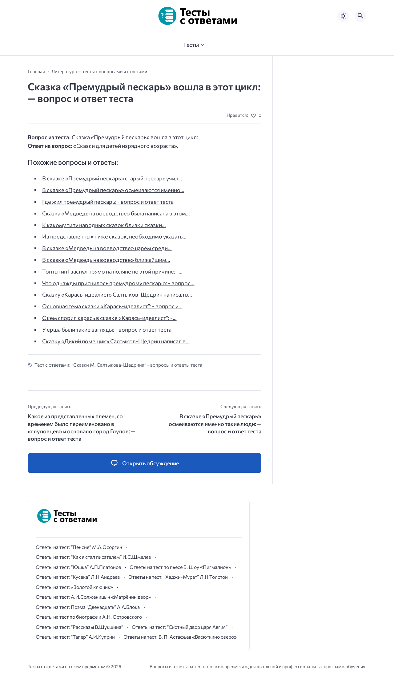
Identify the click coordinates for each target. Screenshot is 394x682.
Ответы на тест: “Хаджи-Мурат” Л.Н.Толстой (178, 577)
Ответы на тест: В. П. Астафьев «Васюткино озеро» (180, 637)
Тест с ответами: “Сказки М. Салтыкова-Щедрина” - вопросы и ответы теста (118, 365)
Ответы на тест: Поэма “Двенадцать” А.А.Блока (88, 607)
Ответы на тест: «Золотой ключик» (74, 587)
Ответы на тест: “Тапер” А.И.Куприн (75, 637)
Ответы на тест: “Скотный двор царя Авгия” (179, 627)
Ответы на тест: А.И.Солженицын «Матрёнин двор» (93, 597)
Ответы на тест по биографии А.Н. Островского (89, 617)
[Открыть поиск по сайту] (360, 16)
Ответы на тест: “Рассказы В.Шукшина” (79, 627)
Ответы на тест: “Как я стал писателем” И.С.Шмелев (93, 557)
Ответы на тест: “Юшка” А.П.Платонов (78, 567)
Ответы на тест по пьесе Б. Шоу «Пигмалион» (180, 567)
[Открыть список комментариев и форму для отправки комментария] (144, 463)
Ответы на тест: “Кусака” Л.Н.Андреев (78, 577)
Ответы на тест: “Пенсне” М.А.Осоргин (79, 547)
